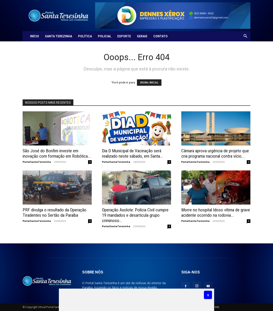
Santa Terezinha (58, 36)
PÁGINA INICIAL (149, 82)
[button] (245, 37)
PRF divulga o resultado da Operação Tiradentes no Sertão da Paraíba (54, 212)
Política (85, 36)
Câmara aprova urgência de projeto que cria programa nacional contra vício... (215, 153)
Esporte (124, 36)
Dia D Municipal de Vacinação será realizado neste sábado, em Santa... (132, 153)
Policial (104, 36)
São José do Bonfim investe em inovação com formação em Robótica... (57, 153)
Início (34, 36)
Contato (160, 36)
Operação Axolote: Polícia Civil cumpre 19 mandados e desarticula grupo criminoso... (135, 215)
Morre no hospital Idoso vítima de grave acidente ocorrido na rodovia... (215, 212)
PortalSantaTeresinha (37, 161)
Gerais (142, 36)
